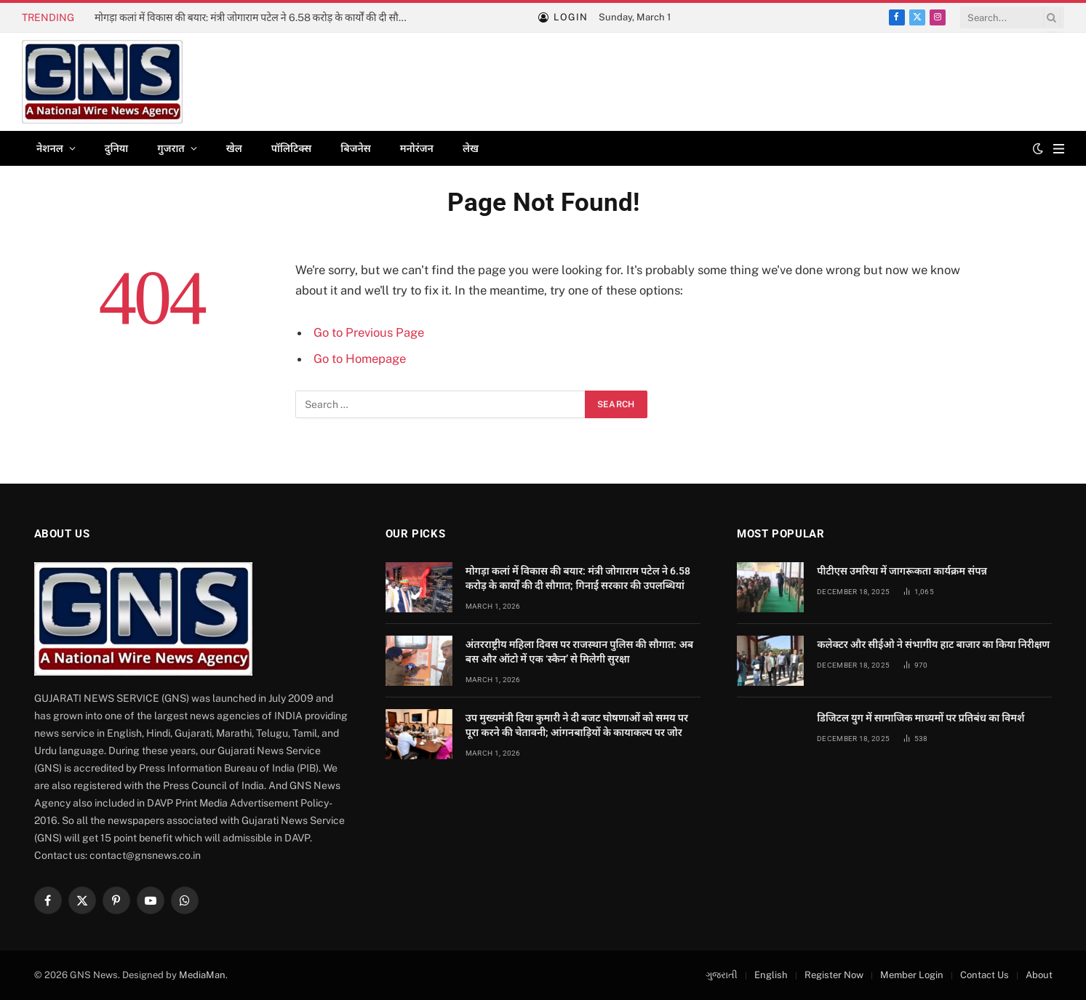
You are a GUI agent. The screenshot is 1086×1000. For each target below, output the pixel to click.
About (1039, 974)
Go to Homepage (360, 358)
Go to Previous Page (369, 332)
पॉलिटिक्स (291, 148)
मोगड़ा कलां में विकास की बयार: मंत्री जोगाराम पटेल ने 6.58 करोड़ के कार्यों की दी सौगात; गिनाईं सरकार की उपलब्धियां (258, 17)
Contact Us (984, 974)
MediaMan (202, 974)
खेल (234, 148)
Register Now (833, 974)
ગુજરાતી (722, 974)
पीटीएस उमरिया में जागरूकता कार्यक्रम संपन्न (902, 571)
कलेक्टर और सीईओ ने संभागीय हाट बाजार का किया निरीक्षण (933, 644)
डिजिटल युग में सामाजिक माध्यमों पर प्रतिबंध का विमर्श (920, 718)
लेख (471, 148)
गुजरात (170, 148)
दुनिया (116, 148)
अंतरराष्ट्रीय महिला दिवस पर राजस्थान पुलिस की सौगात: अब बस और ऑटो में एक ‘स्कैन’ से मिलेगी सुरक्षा (579, 652)
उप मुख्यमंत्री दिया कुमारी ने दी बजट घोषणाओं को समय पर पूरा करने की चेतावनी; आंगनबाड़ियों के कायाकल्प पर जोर (577, 725)
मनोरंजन (417, 148)
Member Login (911, 974)
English (771, 974)
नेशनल (49, 148)
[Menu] (1058, 148)
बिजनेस (355, 148)
